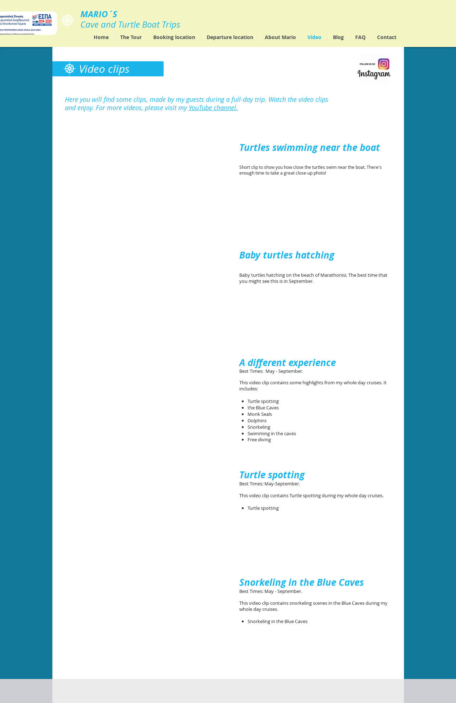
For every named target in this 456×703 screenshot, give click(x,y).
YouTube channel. (213, 107)
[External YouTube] (146, 188)
